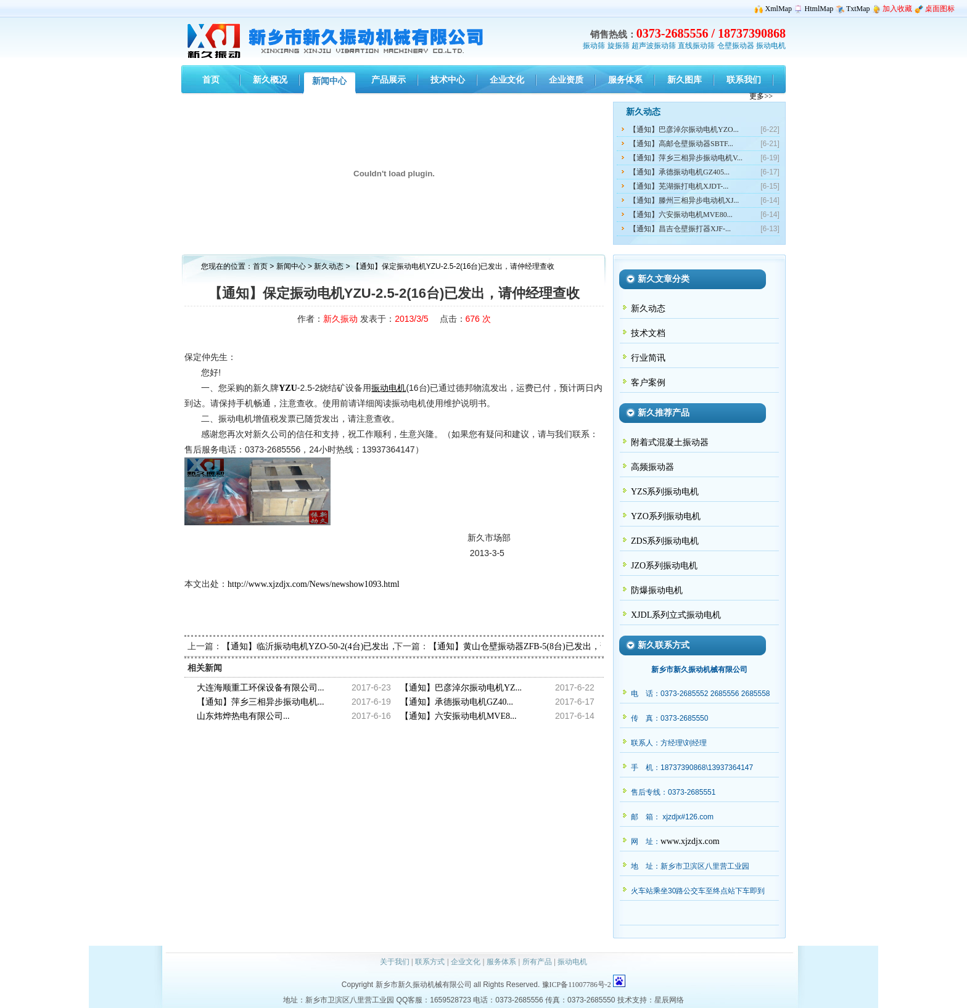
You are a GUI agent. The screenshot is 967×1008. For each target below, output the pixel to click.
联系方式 (430, 961)
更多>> (761, 96)
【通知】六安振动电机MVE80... (681, 214)
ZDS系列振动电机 (665, 541)
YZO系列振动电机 (666, 516)
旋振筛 (618, 45)
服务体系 (501, 961)
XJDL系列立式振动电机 (676, 615)
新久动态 (329, 266)
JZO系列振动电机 (664, 565)
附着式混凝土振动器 (670, 442)
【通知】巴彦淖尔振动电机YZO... (684, 129)
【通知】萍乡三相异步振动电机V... (686, 158)
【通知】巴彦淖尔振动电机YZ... (461, 687)
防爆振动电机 (657, 590)
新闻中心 (291, 266)
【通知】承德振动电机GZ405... (679, 172)
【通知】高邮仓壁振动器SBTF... (681, 143)
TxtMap (858, 8)
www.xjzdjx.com (690, 841)
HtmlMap (819, 8)
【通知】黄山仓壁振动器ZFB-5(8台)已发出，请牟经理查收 (540, 646)
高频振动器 (652, 467)
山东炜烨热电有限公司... (243, 716)
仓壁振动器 (735, 45)
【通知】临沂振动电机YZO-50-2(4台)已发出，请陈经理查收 (336, 646)
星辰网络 (669, 1000)
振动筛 (594, 45)
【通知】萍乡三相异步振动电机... (260, 702)
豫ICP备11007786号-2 (576, 984)
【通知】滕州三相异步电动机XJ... (684, 200)
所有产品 (537, 961)
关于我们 (394, 961)
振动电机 (771, 45)
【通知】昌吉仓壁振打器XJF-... (680, 228)
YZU (288, 388)
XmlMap (778, 8)
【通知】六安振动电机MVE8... (458, 716)
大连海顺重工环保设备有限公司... (260, 687)
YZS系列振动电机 (665, 491)
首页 (260, 266)
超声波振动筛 (654, 45)
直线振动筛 (696, 45)
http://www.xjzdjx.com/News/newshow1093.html (314, 584)
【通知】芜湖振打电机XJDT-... (678, 186)
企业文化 (465, 961)
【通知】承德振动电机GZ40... (456, 702)
